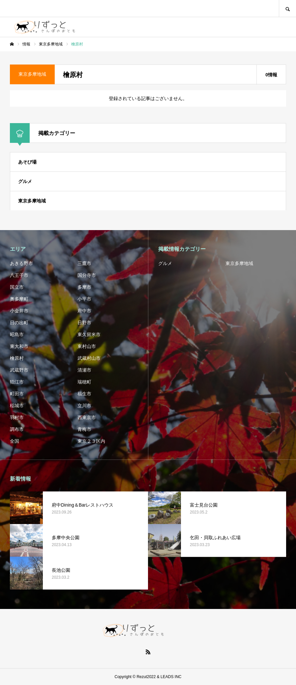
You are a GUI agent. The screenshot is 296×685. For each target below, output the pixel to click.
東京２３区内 (91, 441)
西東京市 (86, 417)
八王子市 (19, 275)
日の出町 (19, 322)
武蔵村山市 (89, 358)
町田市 (17, 393)
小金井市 (19, 310)
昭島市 (17, 334)
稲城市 (17, 405)
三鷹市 (84, 263)
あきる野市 (21, 263)
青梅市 (84, 429)
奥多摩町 (19, 299)
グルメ (25, 181)
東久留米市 (89, 334)
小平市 (84, 299)
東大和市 (19, 346)
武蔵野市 (19, 370)
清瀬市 (84, 370)
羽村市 (17, 417)
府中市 (84, 310)
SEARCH (287, 8)
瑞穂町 (84, 381)
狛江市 (17, 381)
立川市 (84, 405)
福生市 (84, 393)
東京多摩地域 (32, 200)
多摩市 (84, 287)
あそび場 (27, 162)
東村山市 (86, 346)
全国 (14, 441)
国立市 (17, 287)
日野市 (84, 322)
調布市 (17, 429)
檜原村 (17, 358)
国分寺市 (86, 275)
